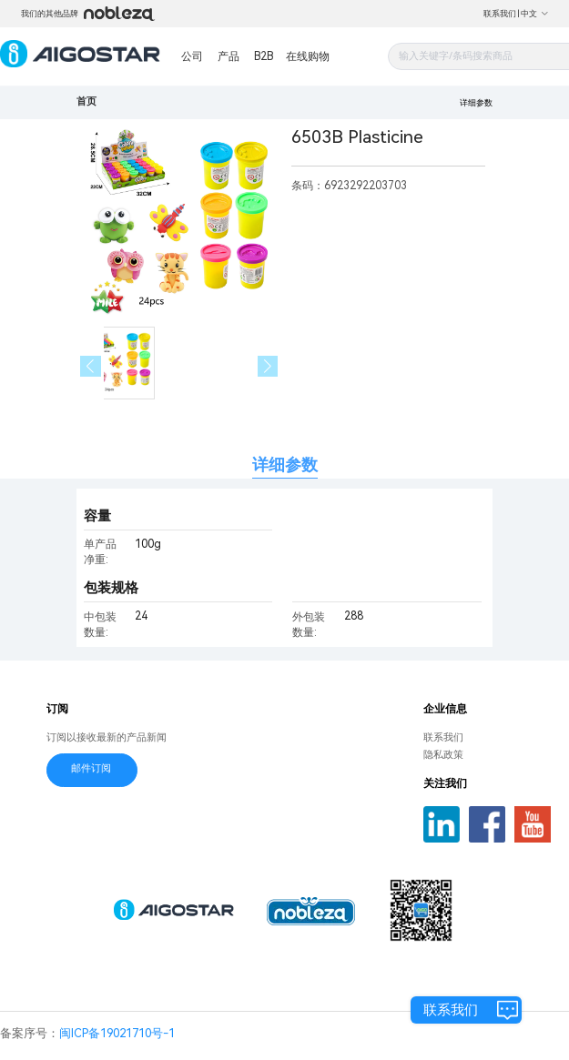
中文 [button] (535, 13)
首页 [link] (86, 101)
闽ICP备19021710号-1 (117, 1033)
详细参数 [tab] (285, 464)
